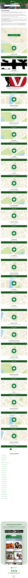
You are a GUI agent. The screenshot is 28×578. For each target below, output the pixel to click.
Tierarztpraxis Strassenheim (14, 105)
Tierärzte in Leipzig (4, 468)
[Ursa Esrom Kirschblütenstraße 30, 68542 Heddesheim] (14, 169)
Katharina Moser (14, 140)
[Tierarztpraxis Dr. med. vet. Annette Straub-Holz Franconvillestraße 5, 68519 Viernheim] (14, 85)
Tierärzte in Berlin (4, 455)
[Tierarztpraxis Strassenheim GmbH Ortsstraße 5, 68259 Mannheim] (14, 120)
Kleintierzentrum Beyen (14, 323)
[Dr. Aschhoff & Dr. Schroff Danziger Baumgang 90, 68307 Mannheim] (14, 354)
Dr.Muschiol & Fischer (14, 54)
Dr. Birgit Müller (14, 156)
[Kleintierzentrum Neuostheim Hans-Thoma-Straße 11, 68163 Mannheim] (14, 439)
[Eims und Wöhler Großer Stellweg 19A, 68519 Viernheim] (14, 67)
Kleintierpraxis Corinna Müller (14, 374)
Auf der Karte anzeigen (14, 35)
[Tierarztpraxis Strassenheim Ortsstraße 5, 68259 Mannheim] (14, 102)
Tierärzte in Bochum (4, 483)
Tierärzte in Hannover (4, 477)
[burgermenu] (1, 1)
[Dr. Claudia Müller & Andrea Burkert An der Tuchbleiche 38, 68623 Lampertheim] (14, 337)
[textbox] (12, 5)
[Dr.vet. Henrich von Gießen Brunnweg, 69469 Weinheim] (14, 202)
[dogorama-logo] (13, 1)
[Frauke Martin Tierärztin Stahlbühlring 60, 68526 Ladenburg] (14, 422)
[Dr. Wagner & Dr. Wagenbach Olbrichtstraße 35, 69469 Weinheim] (14, 269)
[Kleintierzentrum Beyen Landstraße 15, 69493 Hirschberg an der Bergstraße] (14, 320)
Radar (14, 576)
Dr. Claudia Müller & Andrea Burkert (14, 340)
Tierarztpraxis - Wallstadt (14, 221)
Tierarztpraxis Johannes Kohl (14, 408)
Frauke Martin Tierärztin (14, 425)
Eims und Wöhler (14, 70)
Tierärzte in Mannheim (4, 494)
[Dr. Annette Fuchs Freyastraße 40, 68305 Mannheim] (14, 252)
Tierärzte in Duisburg (4, 481)
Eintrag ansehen (14, 57)
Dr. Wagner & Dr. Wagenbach (14, 273)
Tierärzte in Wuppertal (4, 485)
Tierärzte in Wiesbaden (4, 498)
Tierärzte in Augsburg (4, 496)
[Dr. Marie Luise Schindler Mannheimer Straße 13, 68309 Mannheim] (14, 186)
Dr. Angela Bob (14, 289)
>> (17, 449)
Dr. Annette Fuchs (14, 255)
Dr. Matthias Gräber (14, 239)
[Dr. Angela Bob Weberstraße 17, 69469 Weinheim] (14, 286)
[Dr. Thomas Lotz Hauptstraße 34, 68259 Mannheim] (14, 302)
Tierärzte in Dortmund (4, 470)
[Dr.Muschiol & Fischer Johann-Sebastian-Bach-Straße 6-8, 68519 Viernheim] (14, 50)
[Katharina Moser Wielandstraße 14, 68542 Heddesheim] (14, 137)
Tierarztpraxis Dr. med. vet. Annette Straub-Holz (14, 87)
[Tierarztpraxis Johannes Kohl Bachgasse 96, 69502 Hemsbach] (14, 405)
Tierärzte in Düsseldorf (4, 466)
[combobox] (12, 5)
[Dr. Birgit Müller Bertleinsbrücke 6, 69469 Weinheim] (14, 153)
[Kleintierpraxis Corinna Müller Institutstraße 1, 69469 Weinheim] (14, 371)
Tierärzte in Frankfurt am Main (5, 462)
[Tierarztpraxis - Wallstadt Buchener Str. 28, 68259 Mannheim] (14, 219)
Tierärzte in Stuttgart (4, 464)
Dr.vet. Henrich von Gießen (14, 205)
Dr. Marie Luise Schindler (14, 189)
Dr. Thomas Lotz (14, 305)
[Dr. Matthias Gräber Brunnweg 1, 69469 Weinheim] (14, 236)
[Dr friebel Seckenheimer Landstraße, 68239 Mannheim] (14, 388)
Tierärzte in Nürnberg (4, 479)
